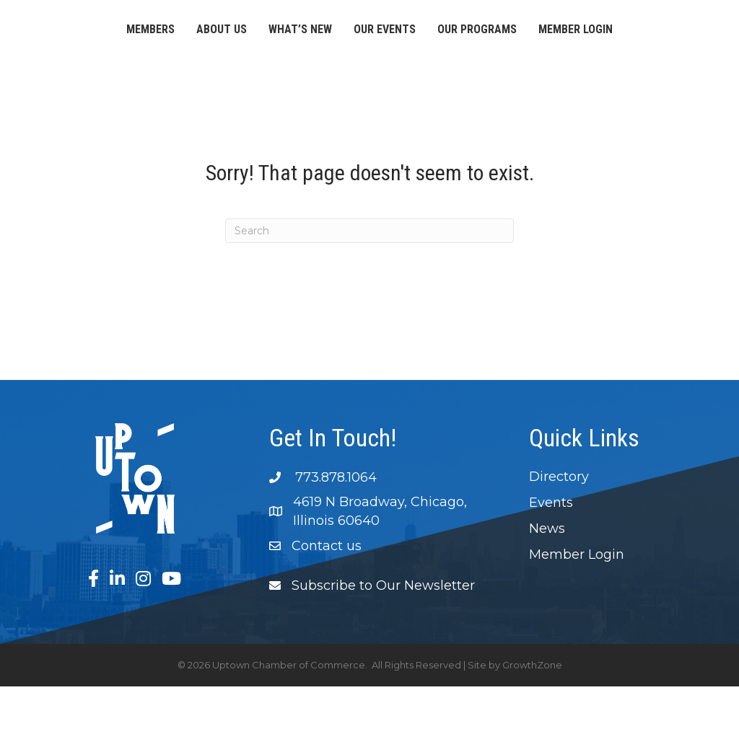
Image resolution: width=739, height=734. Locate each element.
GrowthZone (532, 712)
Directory (559, 524)
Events (551, 550)
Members (98, 33)
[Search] (369, 278)
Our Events (534, 33)
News (547, 576)
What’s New (247, 33)
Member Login (370, 77)
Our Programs (626, 33)
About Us (169, 33)
